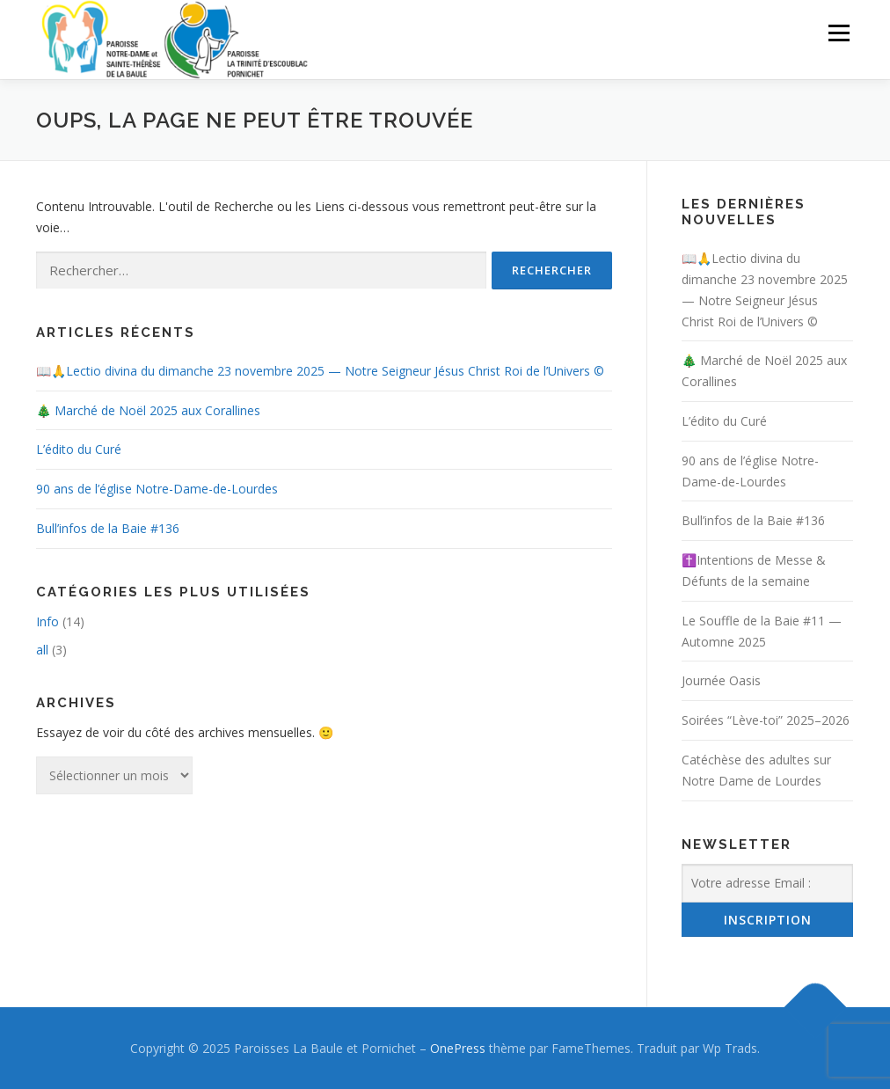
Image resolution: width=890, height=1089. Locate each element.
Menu (838, 33)
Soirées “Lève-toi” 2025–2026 (766, 720)
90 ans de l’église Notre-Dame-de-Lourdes (157, 488)
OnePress (457, 1048)
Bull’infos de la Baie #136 (107, 528)
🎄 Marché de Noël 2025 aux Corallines (148, 410)
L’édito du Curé (78, 449)
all (42, 649)
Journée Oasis (721, 680)
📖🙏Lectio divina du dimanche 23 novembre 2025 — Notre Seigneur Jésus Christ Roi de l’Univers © (320, 370)
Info (47, 621)
